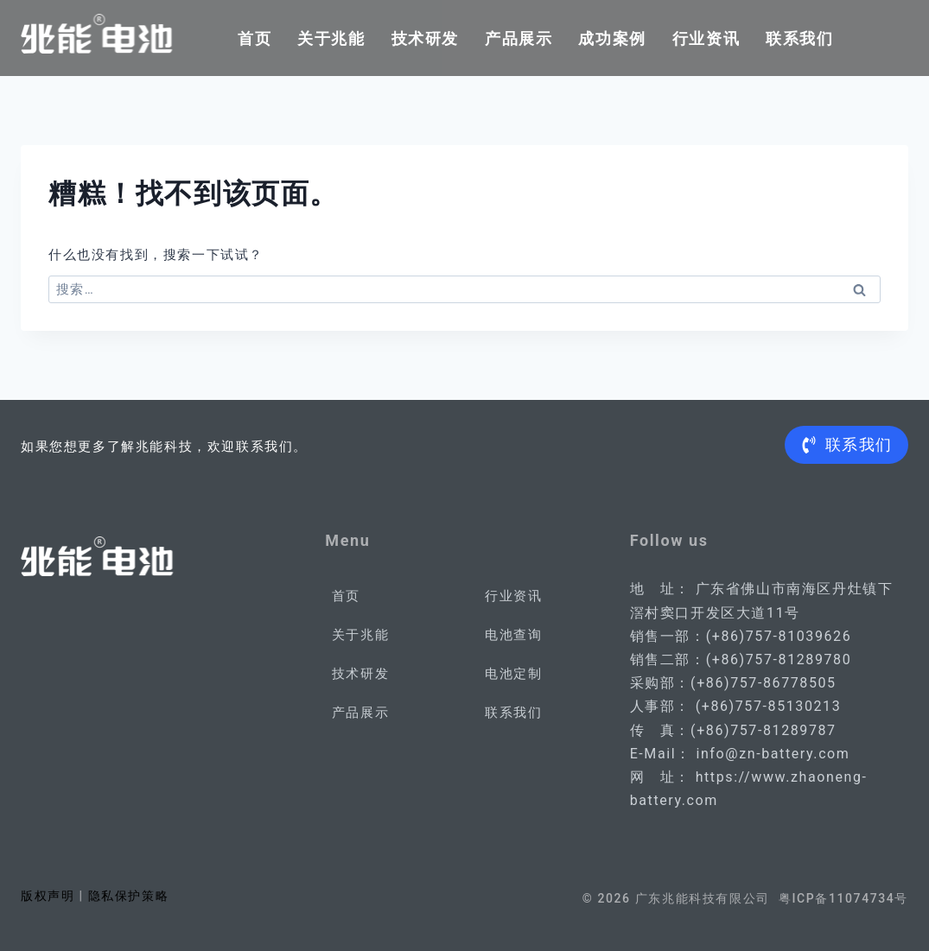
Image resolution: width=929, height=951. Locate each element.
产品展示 (518, 38)
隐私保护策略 (128, 896)
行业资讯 (706, 38)
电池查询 (513, 635)
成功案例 (612, 38)
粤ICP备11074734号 (843, 898)
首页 (254, 38)
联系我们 (799, 38)
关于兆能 (331, 38)
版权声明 (47, 896)
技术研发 (425, 38)
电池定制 (513, 674)
